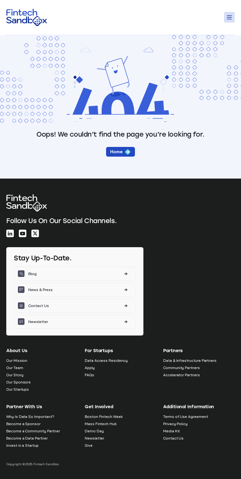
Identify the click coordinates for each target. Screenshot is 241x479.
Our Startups (17, 389)
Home (120, 152)
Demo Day (94, 431)
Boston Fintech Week (104, 416)
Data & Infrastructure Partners (190, 360)
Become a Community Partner (33, 431)
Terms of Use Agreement (185, 416)
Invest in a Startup (22, 445)
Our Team (14, 367)
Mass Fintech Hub (101, 423)
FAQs (89, 374)
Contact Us (173, 438)
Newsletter (94, 438)
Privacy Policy (175, 423)
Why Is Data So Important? (30, 416)
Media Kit (171, 431)
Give (89, 445)
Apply (90, 367)
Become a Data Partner (27, 438)
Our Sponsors (18, 382)
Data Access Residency (106, 360)
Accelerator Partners (181, 374)
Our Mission (16, 360)
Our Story (14, 374)
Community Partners (181, 367)
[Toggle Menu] (230, 17)
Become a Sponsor (23, 423)
